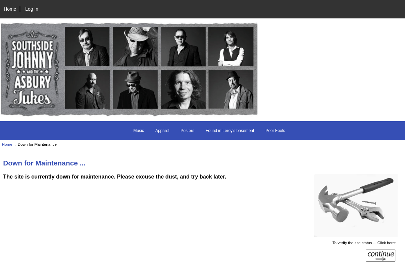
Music (139, 130)
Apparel (162, 130)
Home (10, 9)
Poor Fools (275, 130)
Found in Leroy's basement (230, 130)
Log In (31, 9)
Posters (187, 130)
